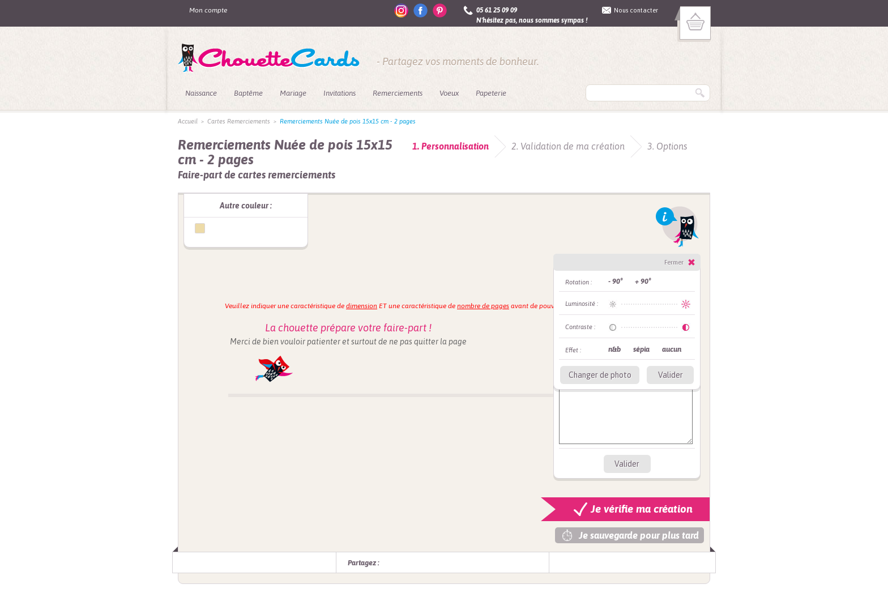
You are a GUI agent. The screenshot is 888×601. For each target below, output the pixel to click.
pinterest (440, 10)
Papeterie (491, 93)
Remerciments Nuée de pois (200, 228)
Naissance (201, 93)
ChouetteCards (269, 58)
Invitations (339, 93)
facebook (420, 10)
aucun (671, 349)
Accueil (188, 121)
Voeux (449, 93)
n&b (614, 349)
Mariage (293, 93)
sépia (641, 349)
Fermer (674, 262)
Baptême (248, 93)
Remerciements (397, 93)
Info (677, 226)
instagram (401, 10)
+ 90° (643, 281)
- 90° (615, 281)
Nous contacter (636, 10)
